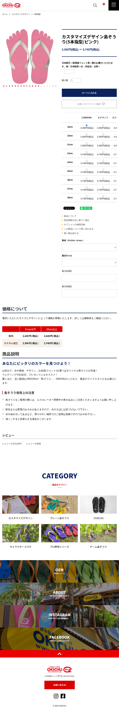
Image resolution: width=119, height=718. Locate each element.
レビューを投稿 (33, 443)
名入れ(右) (67, 286)
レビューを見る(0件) (12, 443)
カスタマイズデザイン (21, 14)
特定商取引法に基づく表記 (76, 220)
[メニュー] (113, 5)
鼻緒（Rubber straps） (73, 240)
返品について (70, 216)
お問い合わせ (59, 684)
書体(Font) (67, 255)
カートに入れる (89, 93)
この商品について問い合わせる (78, 229)
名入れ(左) (67, 271)
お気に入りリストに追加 (89, 103)
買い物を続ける (71, 233)
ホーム (5, 14)
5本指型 (37, 14)
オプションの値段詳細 (74, 224)
